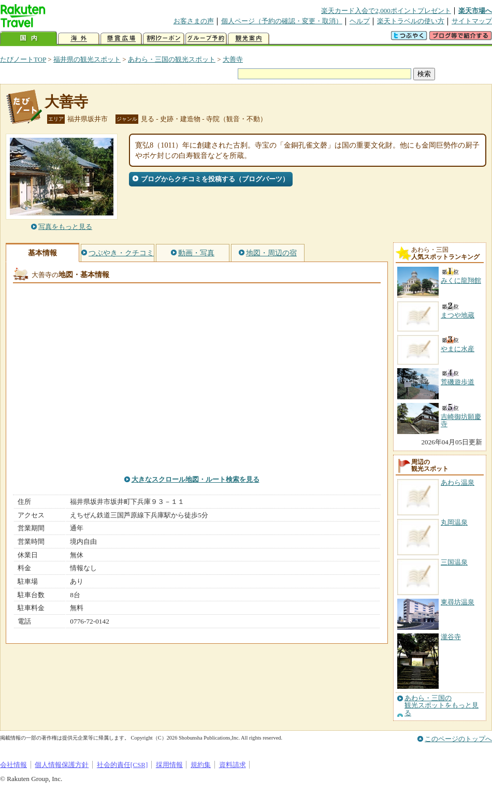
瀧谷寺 (451, 637)
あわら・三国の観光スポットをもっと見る (441, 706)
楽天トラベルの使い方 (410, 21)
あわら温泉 (457, 482)
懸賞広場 (121, 38)
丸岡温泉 (454, 522)
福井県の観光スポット (87, 59)
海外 (78, 38)
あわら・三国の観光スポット (171, 59)
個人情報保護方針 (62, 765)
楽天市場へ (475, 11)
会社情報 (13, 765)
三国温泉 (454, 562)
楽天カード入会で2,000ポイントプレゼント (386, 11)
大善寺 (233, 59)
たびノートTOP (23, 59)
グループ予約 (206, 38)
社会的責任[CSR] (122, 765)
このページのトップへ (458, 739)
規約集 (201, 765)
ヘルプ (360, 21)
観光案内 (248, 38)
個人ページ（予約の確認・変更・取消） (281, 21)
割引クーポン (163, 38)
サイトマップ (472, 21)
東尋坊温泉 (457, 602)
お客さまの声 (193, 21)
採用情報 (169, 765)
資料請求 (232, 765)
